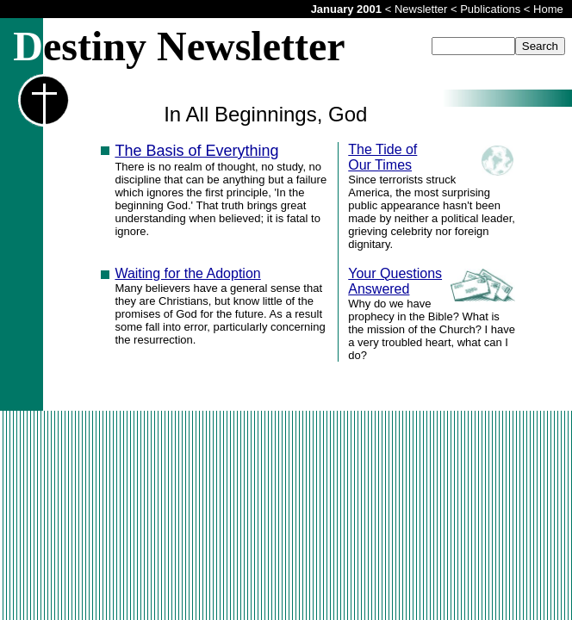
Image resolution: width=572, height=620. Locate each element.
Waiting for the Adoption (187, 273)
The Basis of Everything (196, 150)
